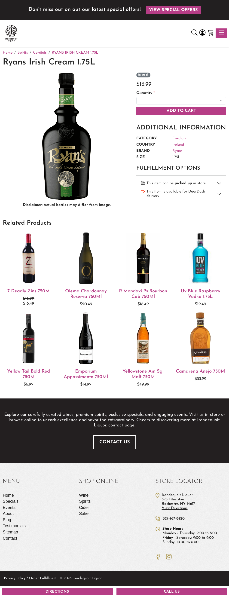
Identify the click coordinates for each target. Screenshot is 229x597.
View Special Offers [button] (173, 10)
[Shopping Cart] (211, 33)
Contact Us (114, 442)
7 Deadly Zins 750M (28, 291)
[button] (194, 33)
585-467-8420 (173, 518)
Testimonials (14, 526)
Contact (10, 538)
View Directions (175, 508)
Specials (10, 501)
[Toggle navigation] (221, 33)
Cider (84, 507)
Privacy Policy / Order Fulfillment (30, 578)
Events (9, 507)
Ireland (178, 145)
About (8, 513)
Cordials (179, 138)
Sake (84, 513)
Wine (84, 495)
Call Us (172, 592)
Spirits (85, 501)
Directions (57, 592)
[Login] (202, 33)
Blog (7, 519)
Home (8, 495)
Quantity (145, 93)
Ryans (177, 151)
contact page (121, 425)
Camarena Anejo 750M (200, 371)
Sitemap (10, 532)
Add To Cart (181, 111)
